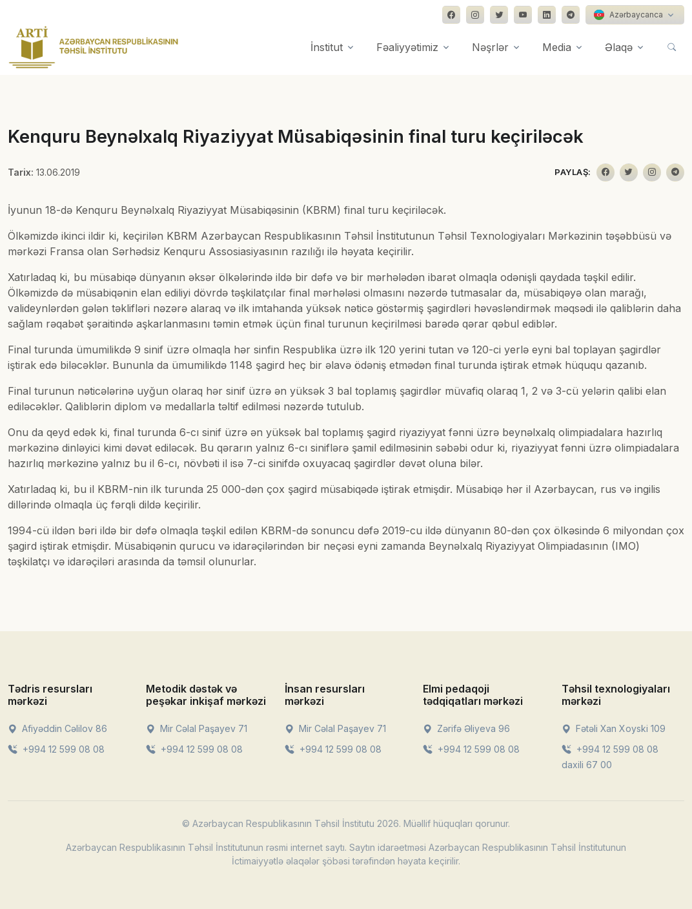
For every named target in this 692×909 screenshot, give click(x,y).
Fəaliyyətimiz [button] (407, 47)
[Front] (93, 47)
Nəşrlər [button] (490, 47)
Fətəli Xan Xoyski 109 (614, 728)
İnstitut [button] (326, 47)
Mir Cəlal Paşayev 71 (196, 728)
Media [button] (556, 47)
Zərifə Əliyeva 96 (466, 728)
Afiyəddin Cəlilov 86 (57, 728)
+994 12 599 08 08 (56, 749)
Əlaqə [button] (619, 47)
